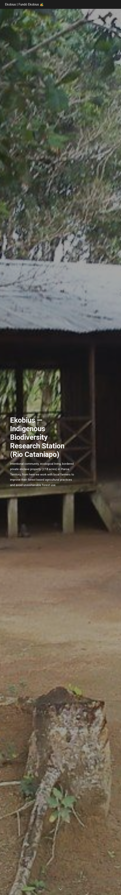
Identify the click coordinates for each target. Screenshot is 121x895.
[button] (60, 889)
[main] (43, 452)
